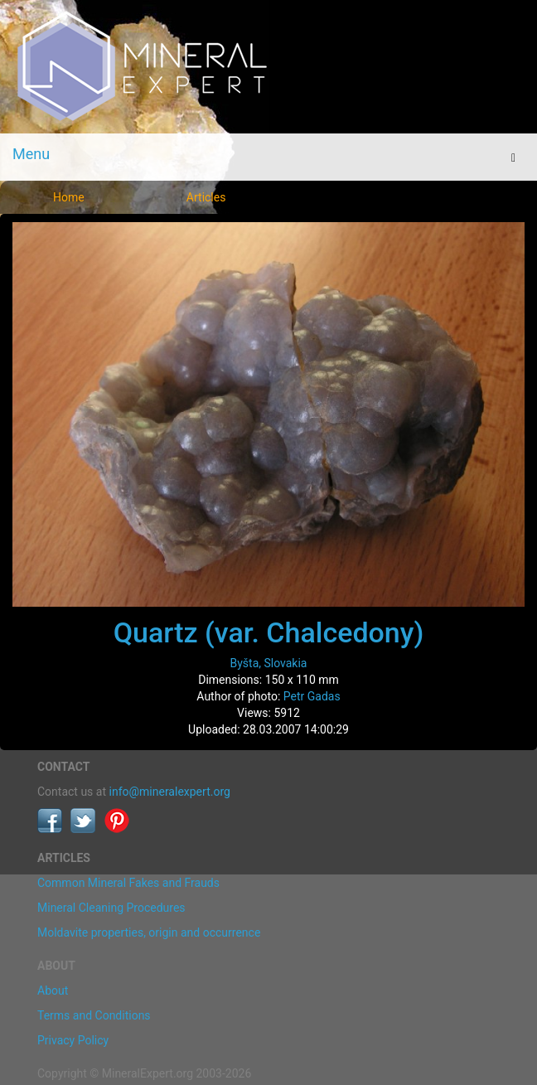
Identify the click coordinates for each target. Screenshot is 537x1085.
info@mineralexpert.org (169, 791)
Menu (31, 153)
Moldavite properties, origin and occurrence (148, 932)
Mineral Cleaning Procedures (111, 907)
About (52, 990)
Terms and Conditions (94, 1015)
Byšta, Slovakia (268, 663)
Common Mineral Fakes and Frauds (128, 882)
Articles (206, 197)
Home (69, 197)
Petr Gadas (312, 696)
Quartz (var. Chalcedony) (269, 632)
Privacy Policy (73, 1040)
